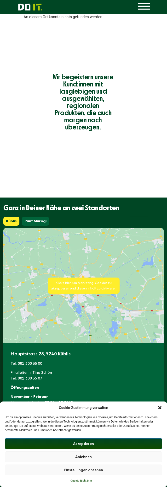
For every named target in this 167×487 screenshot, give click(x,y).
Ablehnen (83, 457)
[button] (159, 407)
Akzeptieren (83, 444)
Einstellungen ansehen (83, 470)
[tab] (11, 221)
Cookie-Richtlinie (81, 480)
